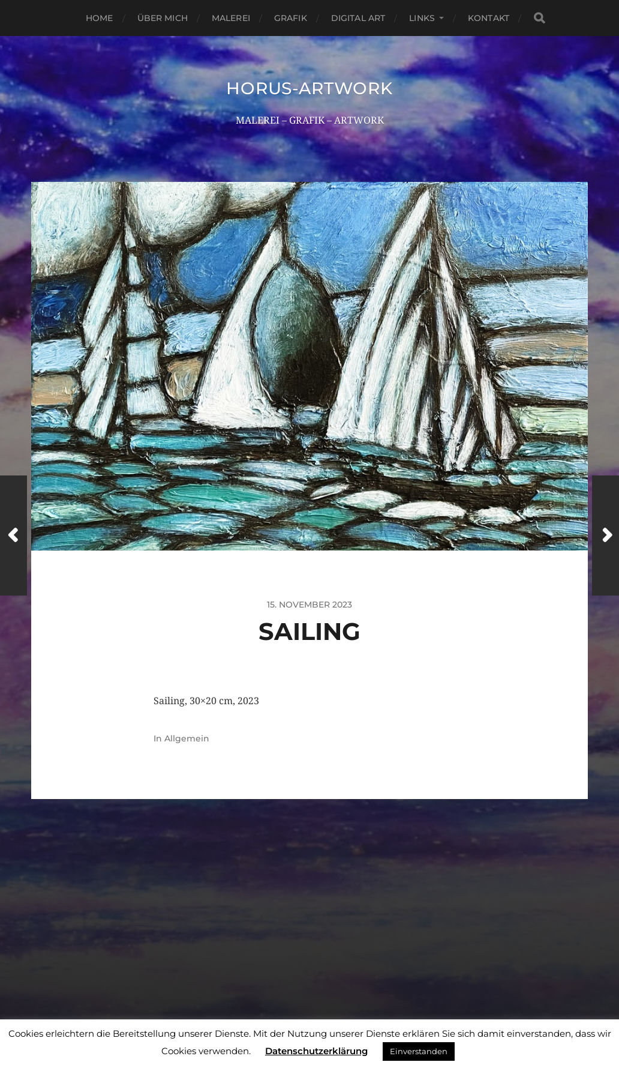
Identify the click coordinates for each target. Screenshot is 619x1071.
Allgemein (186, 738)
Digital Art (358, 18)
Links (422, 18)
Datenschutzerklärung (316, 1051)
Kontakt (488, 18)
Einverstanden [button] (418, 1051)
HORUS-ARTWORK (309, 88)
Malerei (231, 18)
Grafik (290, 18)
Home (99, 18)
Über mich (162, 18)
